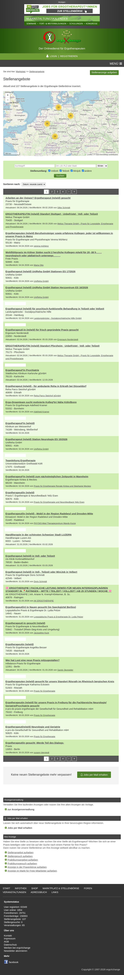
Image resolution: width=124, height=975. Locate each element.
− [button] (8, 100)
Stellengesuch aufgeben (20, 856)
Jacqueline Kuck (41, 633)
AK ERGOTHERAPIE (44, 601)
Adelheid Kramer (41, 411)
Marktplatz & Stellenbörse (61, 888)
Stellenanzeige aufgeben (104, 72)
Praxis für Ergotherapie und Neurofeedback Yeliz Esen (59, 502)
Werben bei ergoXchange (17, 947)
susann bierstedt (41, 752)
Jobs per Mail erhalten (94, 774)
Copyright (86, 969)
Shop (34, 888)
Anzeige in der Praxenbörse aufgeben (27, 867)
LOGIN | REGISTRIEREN (62, 56)
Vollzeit (55, 171)
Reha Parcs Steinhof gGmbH (47, 395)
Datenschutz (10, 944)
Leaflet (89, 155)
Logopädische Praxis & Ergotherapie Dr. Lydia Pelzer (58, 617)
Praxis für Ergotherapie (44, 691)
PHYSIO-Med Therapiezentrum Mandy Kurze (55, 523)
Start (6, 888)
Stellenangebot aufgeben (21, 852)
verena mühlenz (41, 246)
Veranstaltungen (14, 892)
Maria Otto (39, 265)
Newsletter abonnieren (15, 951)
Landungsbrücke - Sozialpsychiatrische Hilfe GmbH (58, 318)
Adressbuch (39, 892)
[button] (60, 176)
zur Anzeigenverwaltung (21, 809)
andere (88, 171)
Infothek (21, 888)
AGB (6, 941)
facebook (13, 962)
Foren (88, 888)
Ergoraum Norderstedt (67, 339)
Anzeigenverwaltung (13, 800)
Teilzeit (66, 171)
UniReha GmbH (41, 281)
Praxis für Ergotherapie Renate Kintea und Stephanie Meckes (62, 486)
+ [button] (8, 95)
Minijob (77, 171)
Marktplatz (21, 71)
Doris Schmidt (40, 581)
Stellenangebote (36, 71)
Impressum (9, 938)
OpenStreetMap (102, 155)
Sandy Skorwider (65, 670)
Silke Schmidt (63, 207)
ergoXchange (113, 969)
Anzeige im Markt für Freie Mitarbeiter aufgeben (32, 871)
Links (55, 892)
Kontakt (8, 935)
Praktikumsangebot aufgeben (23, 860)
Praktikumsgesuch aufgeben (22, 863)
